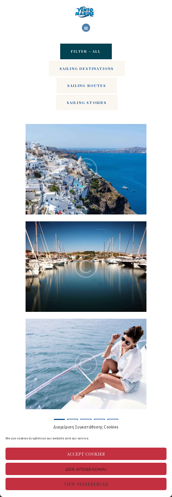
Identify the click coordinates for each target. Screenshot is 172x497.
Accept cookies (86, 454)
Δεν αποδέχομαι (85, 469)
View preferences (86, 484)
